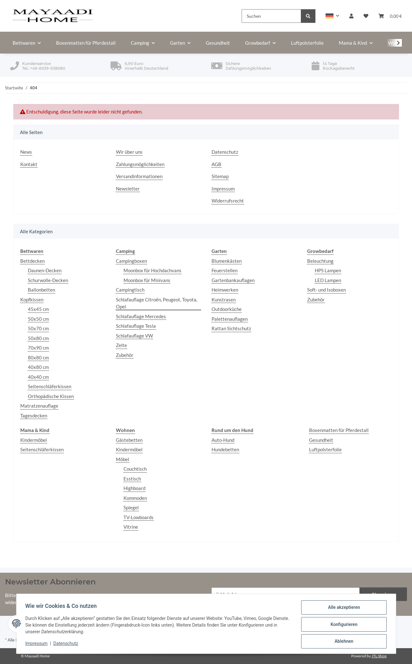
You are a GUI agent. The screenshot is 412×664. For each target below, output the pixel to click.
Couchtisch (135, 469)
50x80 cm (38, 338)
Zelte (121, 345)
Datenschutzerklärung (112, 595)
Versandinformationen (139, 176)
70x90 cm (38, 348)
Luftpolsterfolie (325, 449)
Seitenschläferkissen (49, 386)
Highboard (134, 488)
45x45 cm (38, 309)
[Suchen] (271, 16)
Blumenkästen (227, 261)
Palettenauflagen (230, 319)
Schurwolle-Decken (48, 280)
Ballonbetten (41, 290)
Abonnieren (383, 594)
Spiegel (131, 507)
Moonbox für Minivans (147, 280)
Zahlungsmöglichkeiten (140, 164)
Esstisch (132, 478)
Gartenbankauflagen (233, 280)
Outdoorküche (227, 309)
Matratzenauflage (39, 406)
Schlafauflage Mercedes (141, 316)
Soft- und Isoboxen (326, 290)
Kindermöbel (33, 440)
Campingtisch (130, 290)
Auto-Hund (223, 440)
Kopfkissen (31, 299)
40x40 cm (38, 377)
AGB (216, 164)
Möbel (122, 459)
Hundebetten (225, 449)
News (26, 152)
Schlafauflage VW (134, 335)
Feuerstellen (225, 270)
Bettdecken (32, 261)
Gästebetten (129, 440)
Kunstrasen (224, 299)
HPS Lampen (328, 270)
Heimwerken (225, 290)
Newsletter (128, 188)
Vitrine (131, 527)
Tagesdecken (33, 415)
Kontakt (28, 164)
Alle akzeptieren (343, 608)
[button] (332, 16)
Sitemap (220, 176)
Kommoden (135, 498)
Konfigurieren (342, 625)
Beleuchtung (320, 261)
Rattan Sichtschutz (231, 328)
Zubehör (124, 355)
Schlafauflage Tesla (136, 326)
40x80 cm (38, 367)
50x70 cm (38, 328)
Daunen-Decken (44, 270)
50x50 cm (38, 319)
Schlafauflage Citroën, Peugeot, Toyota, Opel (156, 303)
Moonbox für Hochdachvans (152, 270)
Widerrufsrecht (228, 200)
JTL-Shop (379, 656)
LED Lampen (328, 280)
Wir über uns (129, 152)
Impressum (38, 644)
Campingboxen (131, 261)
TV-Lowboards (139, 517)
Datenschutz (66, 644)
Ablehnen (342, 641)
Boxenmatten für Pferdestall (339, 430)
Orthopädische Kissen (51, 396)
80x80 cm (38, 357)
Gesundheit (321, 440)
